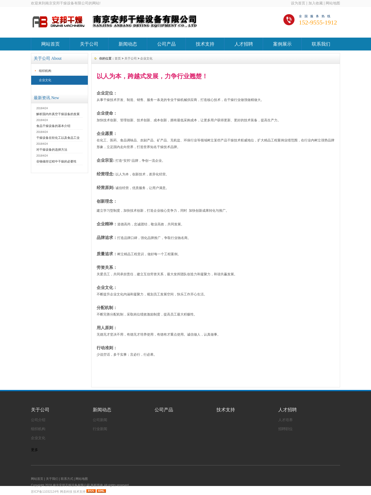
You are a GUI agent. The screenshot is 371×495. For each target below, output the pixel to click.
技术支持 (205, 44)
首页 (118, 58)
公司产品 (166, 44)
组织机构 (45, 71)
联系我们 (321, 44)
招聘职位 (285, 429)
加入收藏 (315, 3)
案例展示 (282, 44)
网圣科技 (66, 491)
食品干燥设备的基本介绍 (53, 126)
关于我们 (52, 479)
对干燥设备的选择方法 (51, 149)
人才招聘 (243, 44)
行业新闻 (100, 429)
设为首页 (298, 3)
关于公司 (89, 44)
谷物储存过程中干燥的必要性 (56, 161)
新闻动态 (128, 44)
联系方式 (67, 479)
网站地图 (333, 3)
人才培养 (285, 420)
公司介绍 (38, 420)
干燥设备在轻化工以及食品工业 (58, 138)
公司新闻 (100, 420)
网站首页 (50, 44)
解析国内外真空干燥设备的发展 (58, 114)
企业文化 (45, 80)
